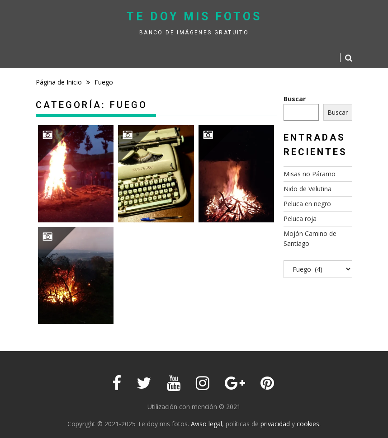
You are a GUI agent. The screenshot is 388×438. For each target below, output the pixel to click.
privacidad (275, 423)
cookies (308, 423)
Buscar (295, 98)
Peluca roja (300, 218)
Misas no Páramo (310, 174)
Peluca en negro (307, 203)
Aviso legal (206, 423)
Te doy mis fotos (194, 16)
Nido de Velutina (307, 188)
